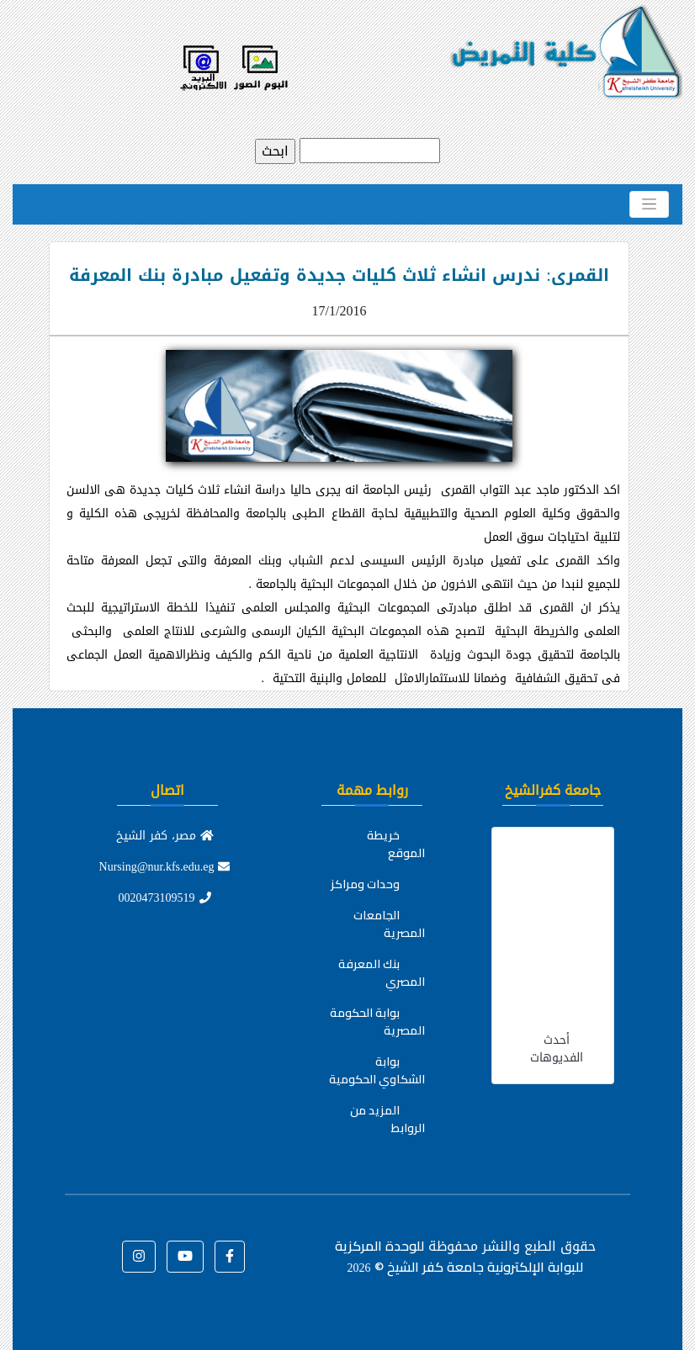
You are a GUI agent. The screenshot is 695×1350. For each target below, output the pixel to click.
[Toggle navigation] (649, 204)
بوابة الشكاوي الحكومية (377, 1070)
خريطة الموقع (396, 844)
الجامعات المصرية (389, 924)
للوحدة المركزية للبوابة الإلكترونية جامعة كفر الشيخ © (459, 1256)
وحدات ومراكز (365, 884)
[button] (230, 1257)
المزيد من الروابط (387, 1119)
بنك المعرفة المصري (381, 973)
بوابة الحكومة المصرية (377, 1021)
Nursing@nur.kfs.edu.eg (165, 866)
